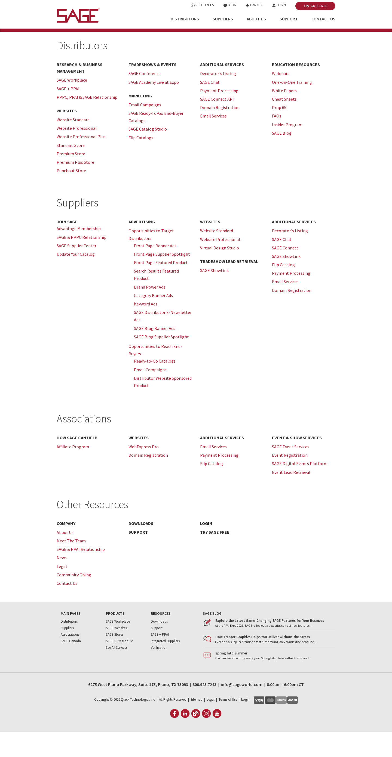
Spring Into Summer (231, 678)
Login (279, 5)
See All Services (116, 672)
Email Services (213, 141)
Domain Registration (220, 132)
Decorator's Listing (218, 98)
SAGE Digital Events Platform (299, 488)
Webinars (280, 98)
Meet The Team (71, 565)
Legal (62, 591)
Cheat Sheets (284, 124)
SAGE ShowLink (214, 295)
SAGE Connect (285, 272)
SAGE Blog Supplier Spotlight (161, 361)
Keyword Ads (145, 329)
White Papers (284, 115)
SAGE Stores (114, 659)
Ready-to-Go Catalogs (155, 386)
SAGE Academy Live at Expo (153, 107)
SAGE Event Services (290, 471)
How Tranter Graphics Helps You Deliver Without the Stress (262, 662)
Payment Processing (219, 115)
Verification (159, 672)
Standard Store (71, 170)
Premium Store (71, 178)
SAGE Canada (71, 666)
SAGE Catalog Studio (147, 154)
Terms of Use (228, 724)
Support (289, 18)
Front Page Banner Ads (155, 270)
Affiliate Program (73, 471)
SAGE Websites (116, 653)
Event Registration (290, 480)
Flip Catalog (283, 289)
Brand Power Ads (149, 311)
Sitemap (197, 724)
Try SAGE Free (315, 6)
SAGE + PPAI (68, 113)
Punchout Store (71, 195)
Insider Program (287, 149)
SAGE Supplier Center (76, 270)
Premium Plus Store (75, 187)
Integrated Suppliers (165, 666)
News (62, 582)
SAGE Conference (144, 98)
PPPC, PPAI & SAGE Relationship (87, 122)
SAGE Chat (210, 107)
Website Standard (73, 144)
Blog (229, 5)
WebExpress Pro (143, 471)
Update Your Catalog (76, 279)
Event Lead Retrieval (291, 497)
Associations (84, 443)
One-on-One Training (292, 107)
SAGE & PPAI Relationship (81, 574)
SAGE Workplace (72, 105)
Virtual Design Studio (219, 272)
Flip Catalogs (140, 162)
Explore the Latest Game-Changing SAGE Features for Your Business (269, 645)
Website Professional (77, 153)
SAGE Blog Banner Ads (154, 353)
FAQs (276, 141)
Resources (202, 5)
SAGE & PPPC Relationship (81, 262)
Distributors (185, 18)
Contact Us (323, 18)
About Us (256, 18)
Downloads (159, 646)
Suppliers (223, 18)
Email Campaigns (144, 129)
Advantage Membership (79, 253)
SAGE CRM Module (119, 666)
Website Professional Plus (81, 161)
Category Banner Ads (153, 320)
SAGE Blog (282, 157)
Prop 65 (279, 132)
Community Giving (74, 599)
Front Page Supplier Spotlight (162, 279)
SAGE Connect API (217, 124)
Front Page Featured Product (161, 287)
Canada (254, 5)
